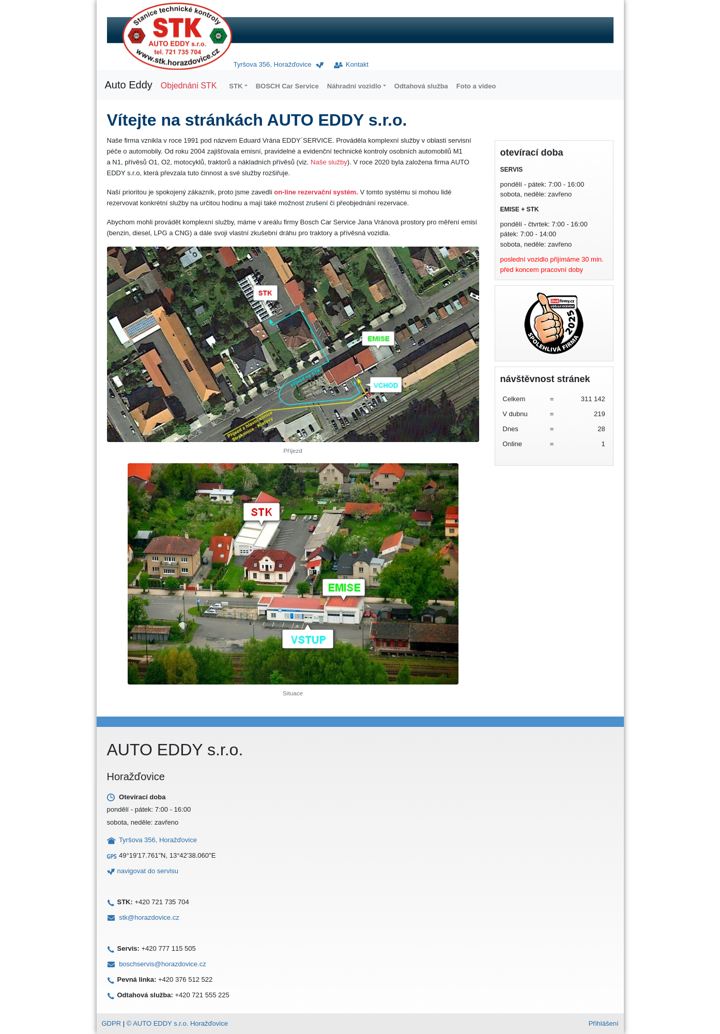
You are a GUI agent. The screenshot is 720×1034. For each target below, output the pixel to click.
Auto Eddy (128, 84)
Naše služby (329, 162)
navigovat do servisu (148, 871)
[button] (238, 86)
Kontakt (351, 64)
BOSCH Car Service (287, 86)
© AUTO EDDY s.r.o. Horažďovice (177, 1023)
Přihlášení (604, 1023)
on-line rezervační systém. (316, 192)
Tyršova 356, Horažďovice (273, 64)
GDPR (111, 1023)
